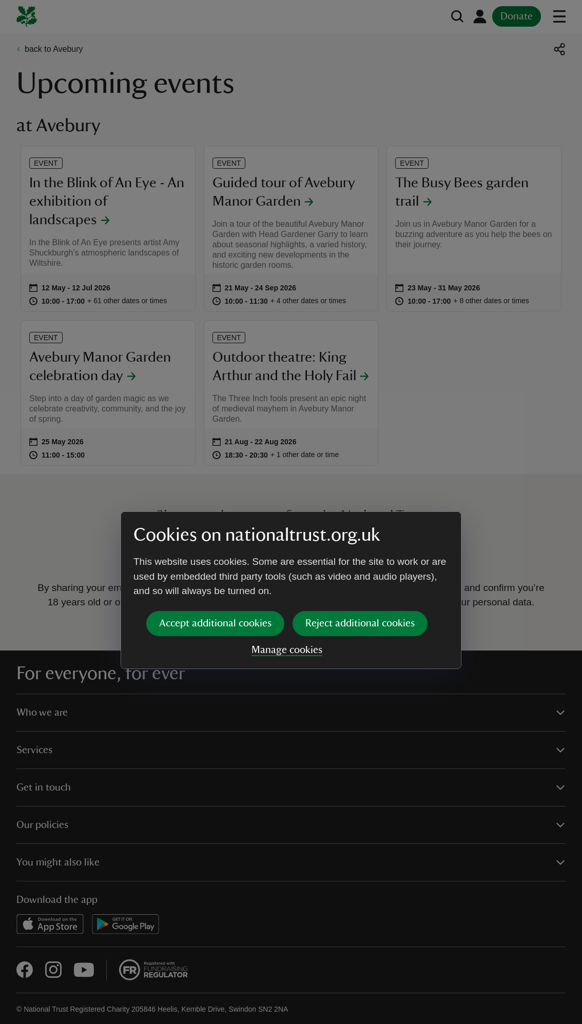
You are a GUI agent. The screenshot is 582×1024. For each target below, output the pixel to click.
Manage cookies (286, 571)
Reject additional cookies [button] (360, 545)
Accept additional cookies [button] (215, 545)
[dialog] (291, 512)
